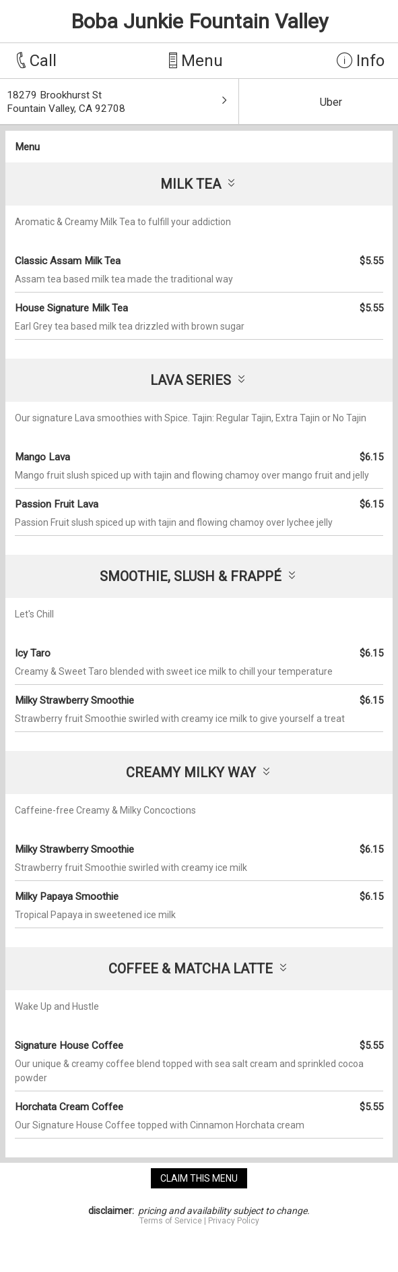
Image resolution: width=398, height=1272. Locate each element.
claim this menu (199, 1178)
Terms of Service (170, 1220)
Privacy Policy (233, 1220)
